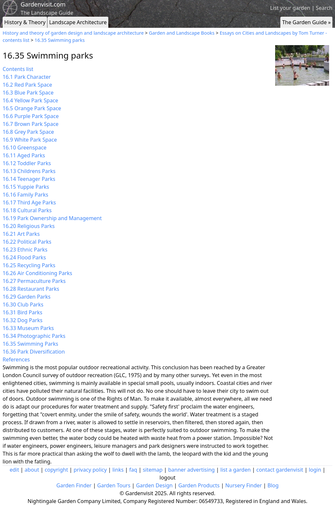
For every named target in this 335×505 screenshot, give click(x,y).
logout (168, 477)
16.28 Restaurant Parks (31, 288)
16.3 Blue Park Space (28, 92)
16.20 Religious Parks (29, 226)
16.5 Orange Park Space (32, 108)
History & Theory (24, 22)
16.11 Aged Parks (24, 155)
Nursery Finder (243, 485)
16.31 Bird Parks (22, 312)
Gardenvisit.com (43, 4)
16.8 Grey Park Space (28, 131)
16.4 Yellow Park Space (30, 100)
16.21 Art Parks (21, 233)
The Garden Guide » (306, 22)
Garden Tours (113, 485)
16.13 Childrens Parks (29, 171)
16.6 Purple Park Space (31, 116)
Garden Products (199, 485)
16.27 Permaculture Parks (34, 281)
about (32, 469)
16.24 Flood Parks (24, 257)
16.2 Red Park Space (27, 84)
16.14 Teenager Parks (29, 179)
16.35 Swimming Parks (30, 343)
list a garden (235, 469)
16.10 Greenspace (24, 147)
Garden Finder (74, 485)
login (315, 469)
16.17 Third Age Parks (29, 202)
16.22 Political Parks (27, 241)
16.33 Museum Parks (28, 328)
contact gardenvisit (279, 469)
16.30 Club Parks (23, 304)
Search (324, 7)
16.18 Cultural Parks (27, 210)
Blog (273, 485)
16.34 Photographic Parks (34, 336)
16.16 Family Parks (25, 194)
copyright (56, 469)
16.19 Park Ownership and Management (52, 218)
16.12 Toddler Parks (27, 163)
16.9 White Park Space (30, 139)
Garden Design (154, 485)
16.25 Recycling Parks (29, 265)
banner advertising (191, 469)
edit (14, 469)
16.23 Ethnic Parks (25, 249)
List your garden (290, 7)
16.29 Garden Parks (26, 296)
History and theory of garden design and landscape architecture (73, 33)
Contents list (18, 69)
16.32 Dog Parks (23, 320)
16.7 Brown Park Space (31, 124)
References (16, 359)
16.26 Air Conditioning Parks (37, 273)
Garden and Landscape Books (182, 33)
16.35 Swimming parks (60, 40)
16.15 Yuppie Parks (26, 186)
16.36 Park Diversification (34, 351)
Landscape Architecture (78, 22)
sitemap (152, 469)
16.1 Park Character (27, 76)
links (117, 469)
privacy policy (90, 469)
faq (133, 469)
